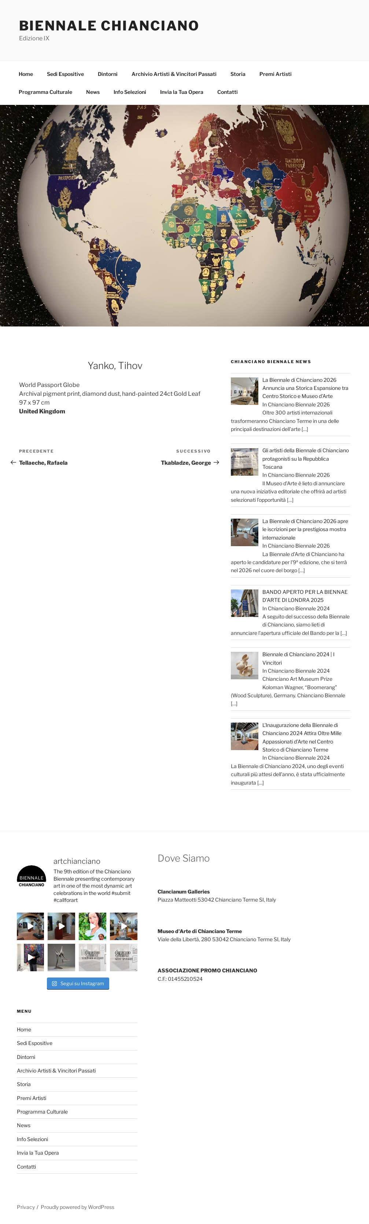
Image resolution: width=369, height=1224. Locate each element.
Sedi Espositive (65, 74)
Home (26, 74)
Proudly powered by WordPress (77, 1207)
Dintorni (108, 74)
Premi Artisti (275, 74)
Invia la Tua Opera (181, 92)
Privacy (26, 1207)
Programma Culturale (45, 92)
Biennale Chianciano (109, 26)
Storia (238, 74)
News (93, 92)
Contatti (227, 92)
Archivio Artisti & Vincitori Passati (174, 74)
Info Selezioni (130, 92)
